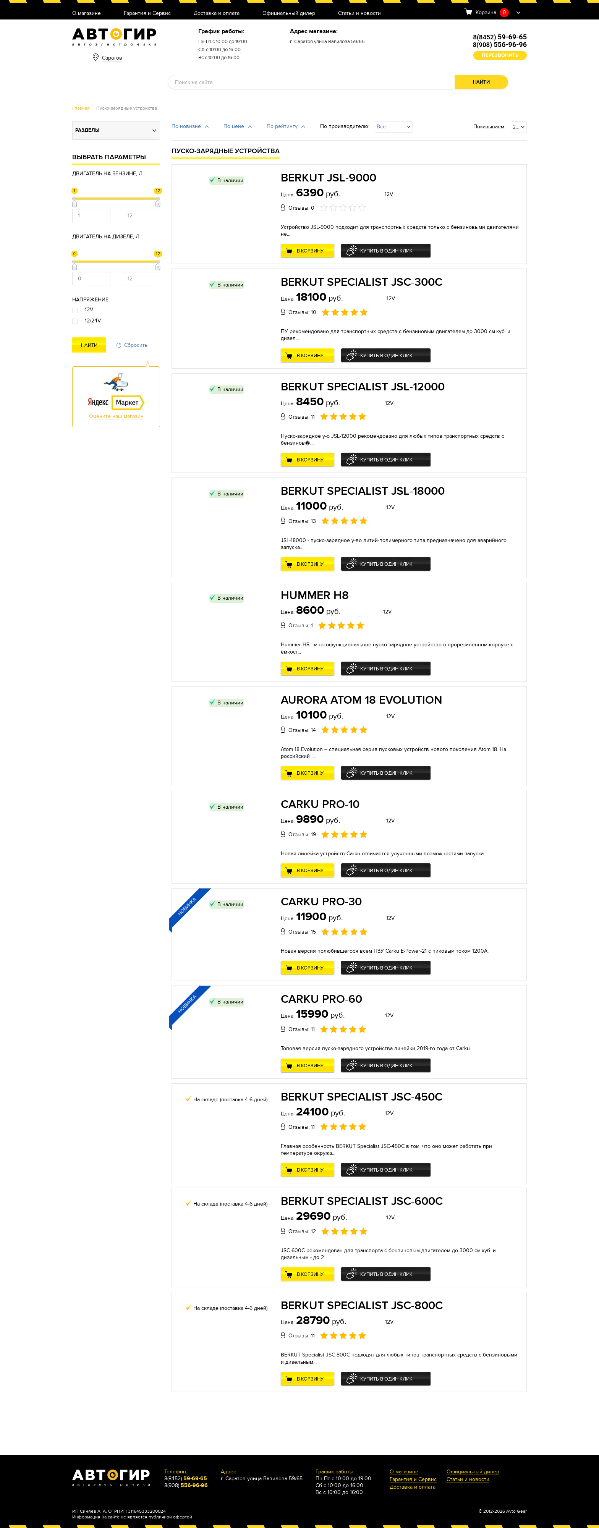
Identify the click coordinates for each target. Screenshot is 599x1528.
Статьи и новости (359, 13)
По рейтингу (282, 126)
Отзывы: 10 (302, 312)
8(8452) (500, 37)
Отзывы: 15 (302, 932)
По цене (233, 126)
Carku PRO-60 (321, 999)
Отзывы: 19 (302, 834)
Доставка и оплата (217, 13)
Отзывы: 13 (302, 521)
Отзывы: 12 (302, 1231)
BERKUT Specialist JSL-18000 (363, 491)
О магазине (86, 13)
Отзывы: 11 (301, 417)
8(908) (500, 45)
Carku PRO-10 (320, 804)
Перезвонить (500, 55)
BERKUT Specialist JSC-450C (361, 1097)
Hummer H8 (315, 595)
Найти (481, 82)
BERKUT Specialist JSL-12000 (363, 387)
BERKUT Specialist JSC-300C (361, 282)
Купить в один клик (386, 251)
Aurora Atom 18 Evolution (361, 700)
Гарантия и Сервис (147, 13)
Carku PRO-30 (321, 902)
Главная (81, 108)
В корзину (310, 251)
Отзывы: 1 (300, 625)
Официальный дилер (288, 13)
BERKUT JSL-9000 (328, 178)
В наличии (230, 180)
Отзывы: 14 (302, 730)
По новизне (186, 126)
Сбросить (135, 345)
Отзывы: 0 (301, 208)
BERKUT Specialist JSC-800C (362, 1306)
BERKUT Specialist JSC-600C (362, 1201)
